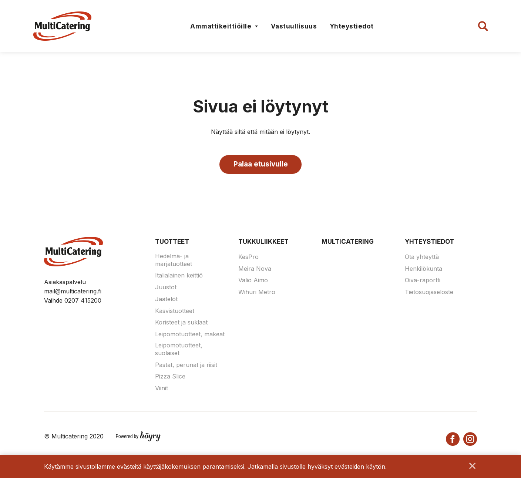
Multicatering (348, 242)
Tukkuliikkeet (263, 242)
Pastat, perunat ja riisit (186, 365)
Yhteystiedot (352, 26)
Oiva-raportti (422, 281)
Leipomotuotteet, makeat (190, 335)
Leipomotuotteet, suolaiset (178, 349)
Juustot (166, 288)
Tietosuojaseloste (429, 292)
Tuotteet (172, 242)
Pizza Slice (170, 377)
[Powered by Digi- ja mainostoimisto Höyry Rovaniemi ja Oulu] (138, 435)
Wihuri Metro (256, 292)
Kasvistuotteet (174, 311)
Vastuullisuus (294, 26)
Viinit (161, 389)
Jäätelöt (166, 299)
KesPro (248, 257)
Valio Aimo (253, 281)
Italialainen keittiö (179, 276)
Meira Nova (254, 269)
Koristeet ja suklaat (181, 323)
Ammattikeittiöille (220, 26)
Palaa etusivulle (260, 164)
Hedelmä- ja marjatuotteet (173, 260)
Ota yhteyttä (422, 257)
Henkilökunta (423, 269)
